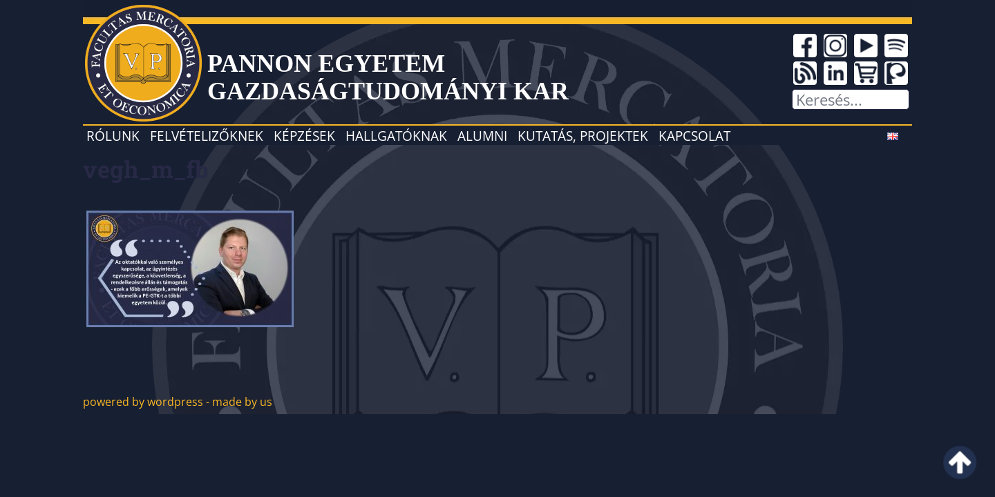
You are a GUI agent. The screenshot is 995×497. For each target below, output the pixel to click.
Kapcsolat (694, 135)
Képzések (304, 135)
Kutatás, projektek (583, 135)
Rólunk (113, 135)
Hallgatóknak (396, 135)
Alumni (482, 135)
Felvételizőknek (206, 135)
